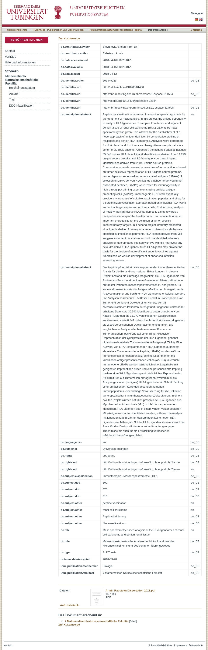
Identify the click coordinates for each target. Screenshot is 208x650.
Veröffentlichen (26, 39)
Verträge (10, 56)
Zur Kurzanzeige (69, 38)
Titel (11, 99)
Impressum (180, 645)
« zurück (196, 29)
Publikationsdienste (16, 30)
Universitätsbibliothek (160, 645)
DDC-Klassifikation (21, 105)
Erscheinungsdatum (22, 87)
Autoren (14, 93)
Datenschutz (196, 645)
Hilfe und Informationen (20, 62)
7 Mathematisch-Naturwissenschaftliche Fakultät (115, 30)
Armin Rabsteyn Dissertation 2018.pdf (130, 590)
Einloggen (197, 13)
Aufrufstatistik (69, 605)
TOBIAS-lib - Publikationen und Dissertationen (58, 30)
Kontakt (10, 51)
